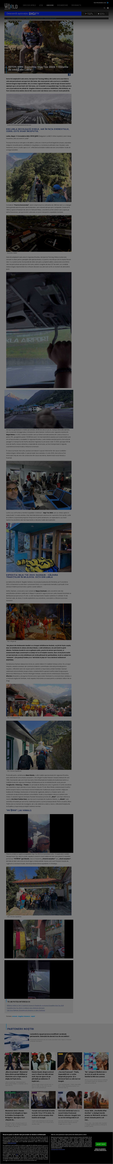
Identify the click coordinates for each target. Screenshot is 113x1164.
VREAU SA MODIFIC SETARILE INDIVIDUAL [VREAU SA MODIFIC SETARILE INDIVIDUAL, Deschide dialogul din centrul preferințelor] (100, 1149)
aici (17, 1154)
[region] (56, 1148)
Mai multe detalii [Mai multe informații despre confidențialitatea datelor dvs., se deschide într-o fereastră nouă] (12, 1143)
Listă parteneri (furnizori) (58, 1149)
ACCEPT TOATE (101, 1144)
